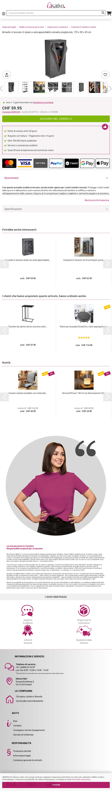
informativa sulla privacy (81, 779)
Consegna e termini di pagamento (29, 730)
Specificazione (13, 209)
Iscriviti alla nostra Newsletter (29, 701)
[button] (110, 88)
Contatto (17, 725)
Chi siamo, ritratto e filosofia (29, 696)
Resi (15, 721)
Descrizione (11, 177)
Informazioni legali (22, 755)
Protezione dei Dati (22, 751)
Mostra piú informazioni (97, 200)
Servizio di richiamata (23, 735)
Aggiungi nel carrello (56, 118)
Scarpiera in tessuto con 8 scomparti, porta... (83, 260)
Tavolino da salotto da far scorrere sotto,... (27, 326)
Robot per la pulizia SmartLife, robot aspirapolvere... (84, 326)
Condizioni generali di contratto (27, 760)
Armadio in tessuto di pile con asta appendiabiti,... (28, 260)
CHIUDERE (56, 785)
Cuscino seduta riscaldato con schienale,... (28, 393)
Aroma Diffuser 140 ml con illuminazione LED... (84, 393)
